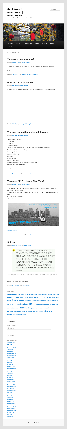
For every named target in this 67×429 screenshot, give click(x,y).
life (37, 74)
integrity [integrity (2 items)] (56, 300)
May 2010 (9, 414)
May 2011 (9, 396)
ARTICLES (10, 43)
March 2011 (10, 399)
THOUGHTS (19, 43)
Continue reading (13, 230)
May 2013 (9, 362)
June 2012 (10, 373)
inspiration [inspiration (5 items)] (50, 300)
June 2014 (10, 349)
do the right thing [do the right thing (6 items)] (40, 297)
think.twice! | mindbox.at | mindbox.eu (15, 12)
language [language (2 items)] (9, 304)
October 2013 (10, 357)
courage (24, 74)
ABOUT (10, 47)
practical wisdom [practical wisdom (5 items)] (37, 308)
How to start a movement (20, 82)
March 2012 (10, 379)
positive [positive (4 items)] (28, 308)
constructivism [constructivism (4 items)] (48, 294)
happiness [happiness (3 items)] (21, 300)
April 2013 (10, 364)
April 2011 (10, 397)
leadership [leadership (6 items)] (16, 304)
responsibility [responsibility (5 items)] (12, 311)
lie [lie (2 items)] (27, 304)
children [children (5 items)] (34, 294)
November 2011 (11, 386)
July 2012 (9, 372)
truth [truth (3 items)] (37, 311)
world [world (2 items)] (24, 314)
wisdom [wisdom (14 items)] (48, 311)
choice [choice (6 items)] (40, 294)
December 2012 (11, 368)
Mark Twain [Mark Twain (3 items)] (46, 304)
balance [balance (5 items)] (20, 294)
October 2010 (10, 408)
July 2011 (9, 392)
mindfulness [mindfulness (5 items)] (54, 304)
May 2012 (9, 375)
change (25, 173)
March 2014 (10, 351)
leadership (33, 124)
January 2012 (10, 383)
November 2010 (11, 407)
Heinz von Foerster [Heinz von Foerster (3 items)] (30, 300)
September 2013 (11, 359)
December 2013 (11, 353)
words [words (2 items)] (18, 314)
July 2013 (9, 360)
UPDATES (44, 43)
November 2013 (11, 355)
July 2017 (9, 344)
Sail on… (12, 242)
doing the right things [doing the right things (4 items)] (26, 297)
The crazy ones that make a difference (27, 132)
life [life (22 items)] (30, 303)
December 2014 (11, 348)
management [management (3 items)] (39, 304)
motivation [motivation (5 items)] (11, 308)
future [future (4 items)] (9, 300)
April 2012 (10, 377)
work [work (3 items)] (21, 314)
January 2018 (10, 342)
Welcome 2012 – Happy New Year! (25, 181)
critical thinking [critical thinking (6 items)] (13, 297)
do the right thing (31, 74)
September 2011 (11, 390)
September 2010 (11, 410)
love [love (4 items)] (34, 304)
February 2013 (11, 366)
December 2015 (11, 346)
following (27, 124)
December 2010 (11, 405)
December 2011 (11, 384)
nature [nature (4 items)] (17, 308)
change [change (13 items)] (27, 294)
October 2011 (10, 388)
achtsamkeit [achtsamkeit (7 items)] (12, 294)
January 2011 (10, 403)
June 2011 (10, 394)
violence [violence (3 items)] (41, 311)
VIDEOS (37, 43)
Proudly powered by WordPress (33, 423)
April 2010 (10, 416)
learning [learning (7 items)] (23, 304)
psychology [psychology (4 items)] (47, 308)
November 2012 (11, 370)
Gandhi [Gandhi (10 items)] (14, 300)
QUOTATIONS (28, 43)
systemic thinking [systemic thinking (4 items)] (27, 311)
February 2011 (11, 401)
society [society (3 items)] (19, 311)
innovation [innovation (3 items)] (43, 300)
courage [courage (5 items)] (56, 294)
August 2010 (10, 412)
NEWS (13, 234)
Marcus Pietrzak (26, 62)
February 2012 (11, 381)
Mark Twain (34, 234)
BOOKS (52, 43)
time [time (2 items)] (34, 311)
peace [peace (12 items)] (23, 308)
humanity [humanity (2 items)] (37, 300)
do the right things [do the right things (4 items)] (53, 297)
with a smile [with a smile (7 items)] (12, 314)
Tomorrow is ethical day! (20, 59)
